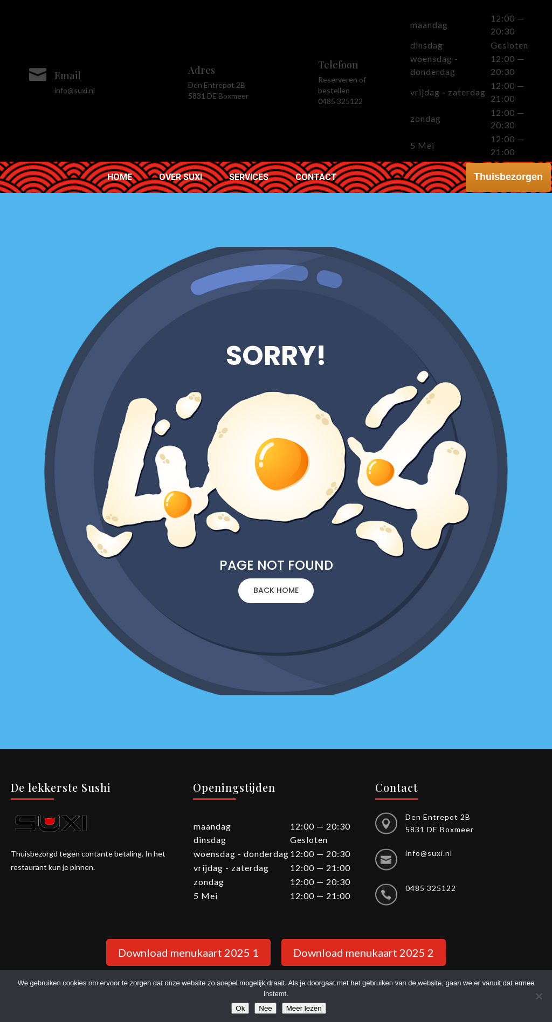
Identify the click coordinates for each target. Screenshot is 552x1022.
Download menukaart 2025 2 (363, 952)
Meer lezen (304, 1008)
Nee (265, 1008)
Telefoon (338, 64)
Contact (316, 178)
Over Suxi (180, 178)
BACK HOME (276, 590)
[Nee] (538, 996)
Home (119, 178)
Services (248, 178)
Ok (240, 1008)
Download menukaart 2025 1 (188, 952)
